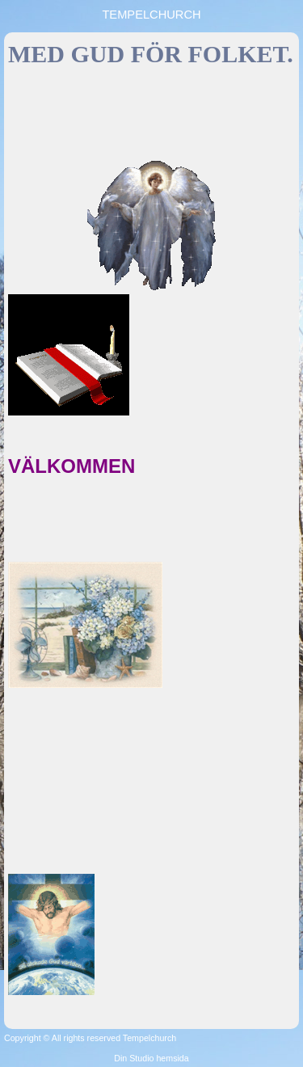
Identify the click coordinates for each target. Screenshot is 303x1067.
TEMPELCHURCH (151, 14)
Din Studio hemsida (151, 1058)
